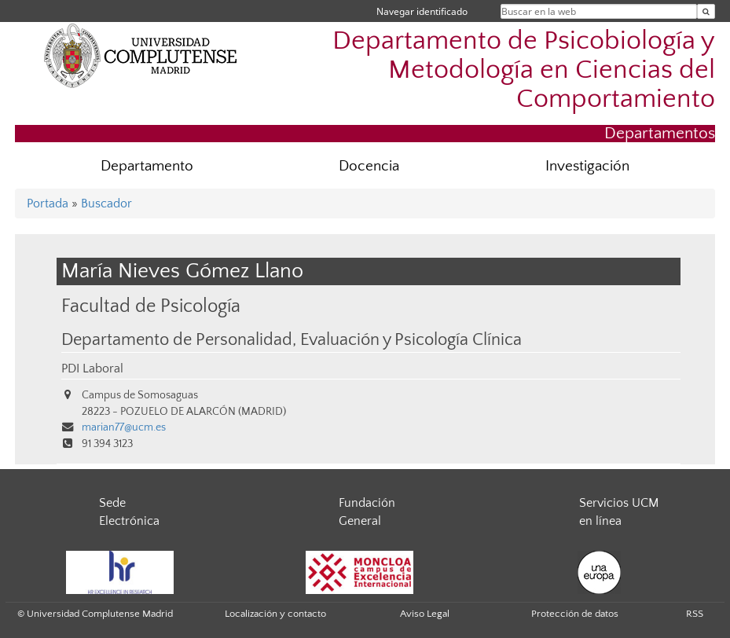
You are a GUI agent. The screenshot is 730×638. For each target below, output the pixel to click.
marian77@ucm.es (124, 427)
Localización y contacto (275, 613)
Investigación (587, 166)
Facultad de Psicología (150, 306)
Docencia (369, 166)
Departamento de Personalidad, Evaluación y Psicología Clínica (291, 340)
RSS (694, 613)
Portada (47, 203)
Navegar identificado (422, 11)
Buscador (106, 203)
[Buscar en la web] (706, 11)
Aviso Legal (424, 613)
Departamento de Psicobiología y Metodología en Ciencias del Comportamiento (523, 70)
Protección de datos (574, 613)
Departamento (147, 166)
